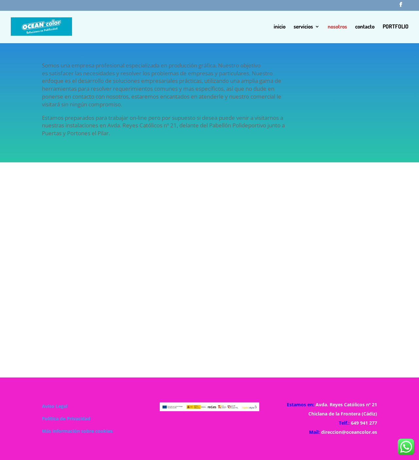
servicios (303, 27)
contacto (364, 27)
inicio (279, 27)
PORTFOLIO (396, 27)
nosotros (337, 27)
